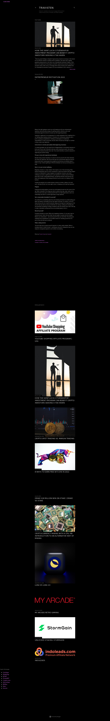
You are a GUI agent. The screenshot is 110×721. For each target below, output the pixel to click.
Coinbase (6, 672)
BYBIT (5, 676)
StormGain (6, 682)
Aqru (4, 686)
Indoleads (40, 660)
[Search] (74, 7)
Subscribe (6, 1)
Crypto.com (6, 680)
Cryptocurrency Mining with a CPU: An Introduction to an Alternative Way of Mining (54, 535)
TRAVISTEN (46, 7)
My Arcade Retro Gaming (47, 612)
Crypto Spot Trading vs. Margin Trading (54, 438)
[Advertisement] (55, 257)
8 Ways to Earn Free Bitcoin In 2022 (52, 472)
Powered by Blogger (55, 716)
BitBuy (5, 684)
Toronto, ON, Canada (43, 242)
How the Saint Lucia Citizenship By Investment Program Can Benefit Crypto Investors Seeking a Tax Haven (54, 52)
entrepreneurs (41, 240)
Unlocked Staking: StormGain (49, 640)
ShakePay (6, 674)
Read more (72, 69)
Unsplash (49, 234)
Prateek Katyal (42, 234)
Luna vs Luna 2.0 (42, 585)
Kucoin (5, 688)
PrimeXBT (6, 678)
